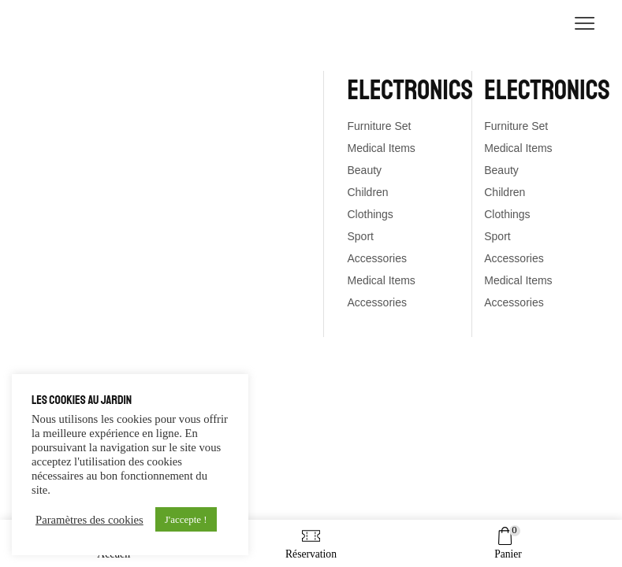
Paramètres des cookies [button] (89, 519)
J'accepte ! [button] (186, 519)
